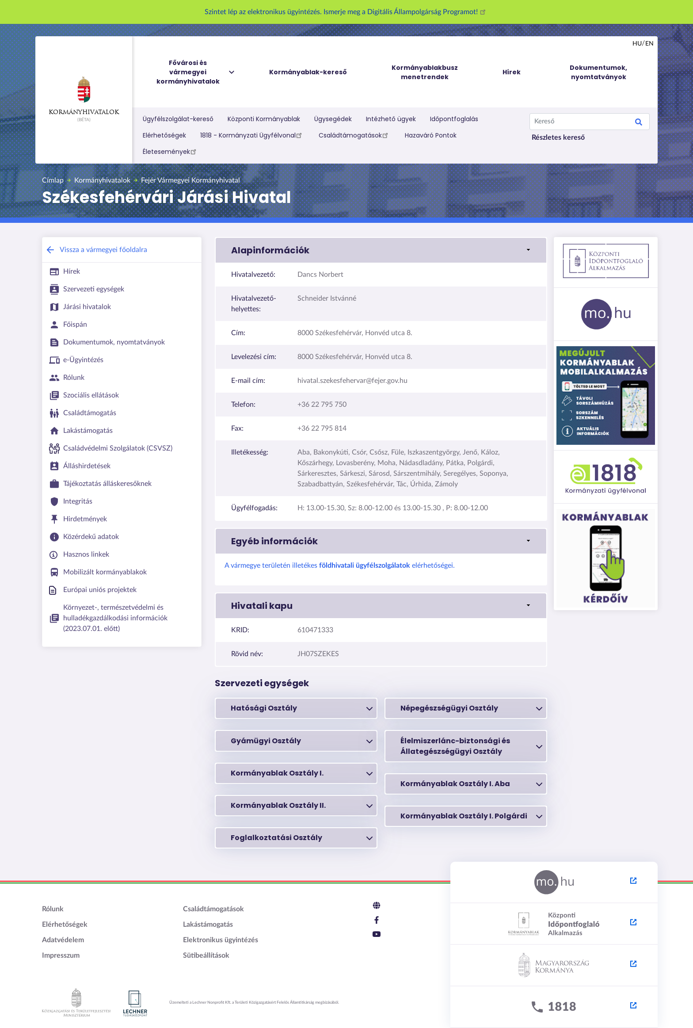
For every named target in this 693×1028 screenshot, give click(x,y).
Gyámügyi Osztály (302, 741)
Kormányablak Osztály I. (302, 773)
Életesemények (171, 151)
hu (637, 44)
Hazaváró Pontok (431, 135)
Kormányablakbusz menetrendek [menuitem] (425, 72)
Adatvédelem (63, 940)
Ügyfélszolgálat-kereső (178, 119)
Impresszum (61, 955)
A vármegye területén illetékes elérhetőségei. (340, 565)
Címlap (53, 180)
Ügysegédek (333, 119)
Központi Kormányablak (264, 119)
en (649, 44)
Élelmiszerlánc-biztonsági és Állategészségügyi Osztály (471, 746)
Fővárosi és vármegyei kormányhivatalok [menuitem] (196, 72)
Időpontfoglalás (454, 119)
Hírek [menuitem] (512, 72)
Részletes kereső (558, 137)
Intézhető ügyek (391, 119)
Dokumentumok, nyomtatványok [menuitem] (598, 72)
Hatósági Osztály (302, 708)
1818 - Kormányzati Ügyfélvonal (252, 135)
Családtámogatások (355, 135)
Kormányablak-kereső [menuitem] (308, 72)
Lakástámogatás (208, 924)
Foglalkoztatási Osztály (302, 838)
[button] (381, 250)
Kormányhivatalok (84, 95)
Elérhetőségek (164, 135)
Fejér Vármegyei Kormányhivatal (190, 180)
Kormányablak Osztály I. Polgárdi (471, 816)
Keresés (638, 123)
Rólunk (53, 909)
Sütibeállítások (206, 955)
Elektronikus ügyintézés (220, 940)
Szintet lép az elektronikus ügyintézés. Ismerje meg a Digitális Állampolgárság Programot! (346, 11)
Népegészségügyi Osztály (471, 708)
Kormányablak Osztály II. (302, 805)
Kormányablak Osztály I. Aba (471, 784)
